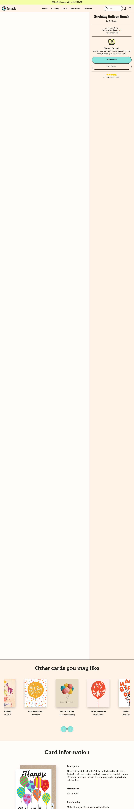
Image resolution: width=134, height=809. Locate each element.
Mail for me (112, 60)
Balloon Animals (114, 711)
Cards (45, 8)
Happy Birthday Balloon (51, 711)
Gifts (65, 8)
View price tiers (112, 33)
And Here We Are (20, 715)
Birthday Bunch (83, 711)
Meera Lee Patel (114, 715)
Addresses (75, 8)
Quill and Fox (51, 715)
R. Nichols (113, 21)
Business (88, 8)
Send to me (111, 66)
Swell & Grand (83, 715)
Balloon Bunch (20, 711)
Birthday (55, 8)
